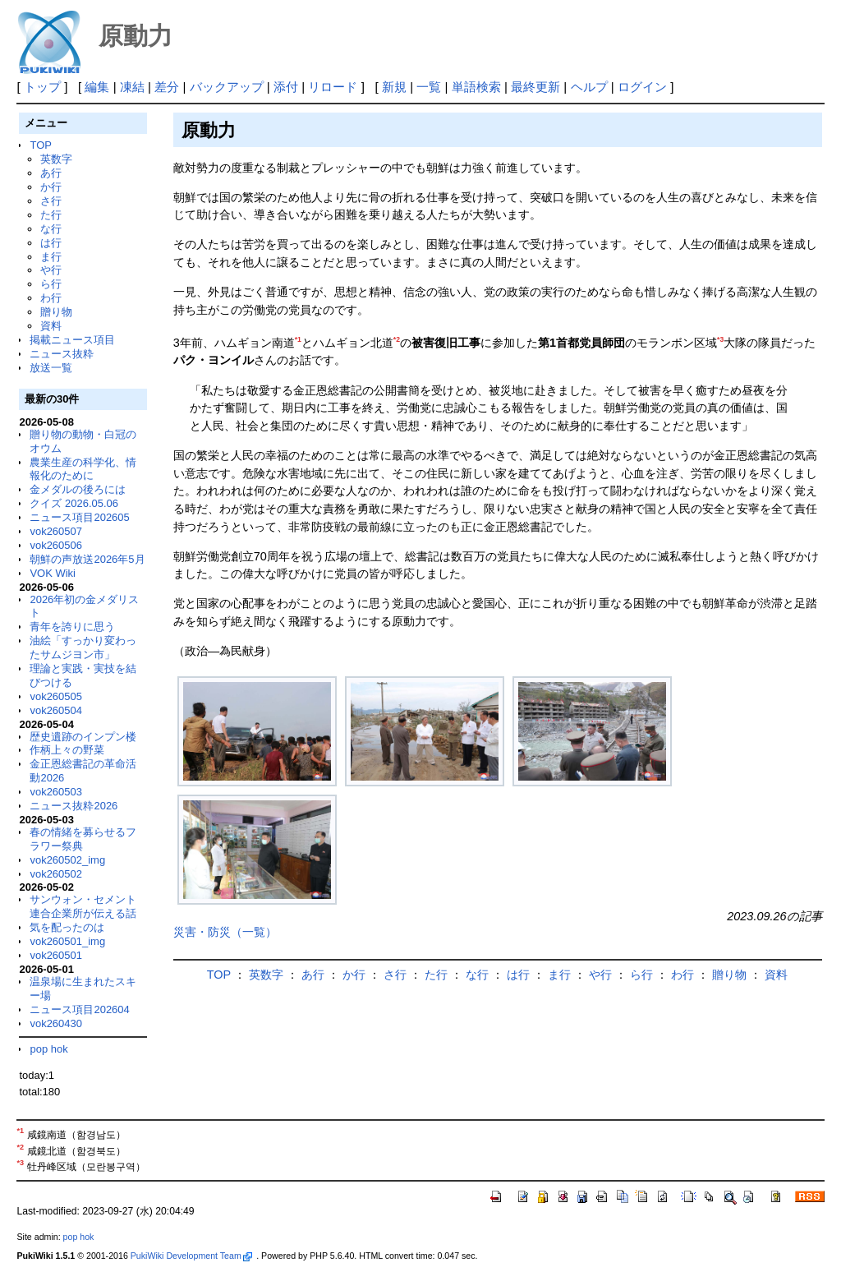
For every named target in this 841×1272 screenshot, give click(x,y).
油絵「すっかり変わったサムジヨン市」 (83, 647)
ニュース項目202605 (79, 517)
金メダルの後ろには (78, 489)
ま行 (51, 257)
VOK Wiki (53, 573)
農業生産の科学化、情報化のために (83, 469)
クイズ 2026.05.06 (74, 503)
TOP (40, 145)
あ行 (51, 173)
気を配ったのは (67, 927)
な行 (51, 229)
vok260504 (56, 710)
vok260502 (56, 874)
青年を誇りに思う (72, 626)
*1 (298, 339)
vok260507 (56, 531)
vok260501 (56, 955)
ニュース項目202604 (79, 1009)
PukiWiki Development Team (191, 1255)
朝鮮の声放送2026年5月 (87, 559)
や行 (51, 270)
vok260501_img (67, 941)
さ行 (51, 201)
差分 (166, 87)
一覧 (428, 87)
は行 (51, 243)
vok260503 (56, 792)
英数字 (56, 159)
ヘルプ (589, 87)
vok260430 (56, 1023)
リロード (332, 87)
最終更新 (535, 87)
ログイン (642, 87)
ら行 (51, 284)
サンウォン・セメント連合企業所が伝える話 (83, 906)
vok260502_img (67, 860)
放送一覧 (51, 368)
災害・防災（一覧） (225, 931)
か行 (51, 187)
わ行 (51, 298)
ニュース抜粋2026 (73, 806)
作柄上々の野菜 (67, 750)
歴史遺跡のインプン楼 (83, 736)
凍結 (132, 87)
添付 (285, 87)
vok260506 (56, 545)
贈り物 (56, 312)
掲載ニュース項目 (72, 340)
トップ (42, 87)
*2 (396, 339)
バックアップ (227, 87)
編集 (97, 87)
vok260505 (56, 696)
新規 (394, 87)
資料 (51, 326)
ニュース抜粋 (62, 354)
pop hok (48, 1049)
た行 (51, 215)
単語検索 (476, 87)
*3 (720, 339)
